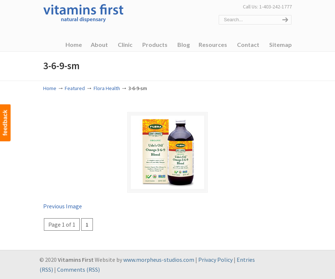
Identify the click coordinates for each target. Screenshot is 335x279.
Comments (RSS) (78, 269)
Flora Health (107, 88)
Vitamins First (83, 12)
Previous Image (62, 206)
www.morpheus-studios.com (158, 259)
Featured (75, 88)
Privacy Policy (215, 259)
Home (49, 88)
